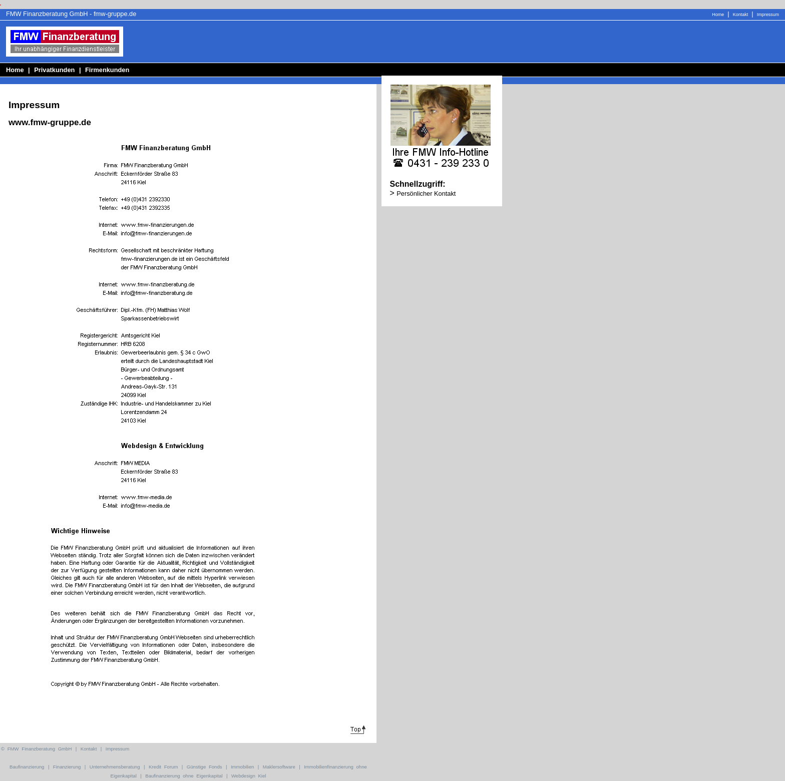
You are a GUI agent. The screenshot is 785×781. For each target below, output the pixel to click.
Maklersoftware (279, 766)
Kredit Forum (163, 766)
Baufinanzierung (27, 766)
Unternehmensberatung (115, 766)
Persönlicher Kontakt (426, 193)
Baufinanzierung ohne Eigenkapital (183, 775)
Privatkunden (54, 70)
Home (718, 14)
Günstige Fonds (204, 766)
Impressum (768, 14)
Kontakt (740, 14)
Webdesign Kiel (248, 775)
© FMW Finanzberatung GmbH (36, 748)
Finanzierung (67, 766)
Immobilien (242, 766)
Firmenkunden (107, 70)
